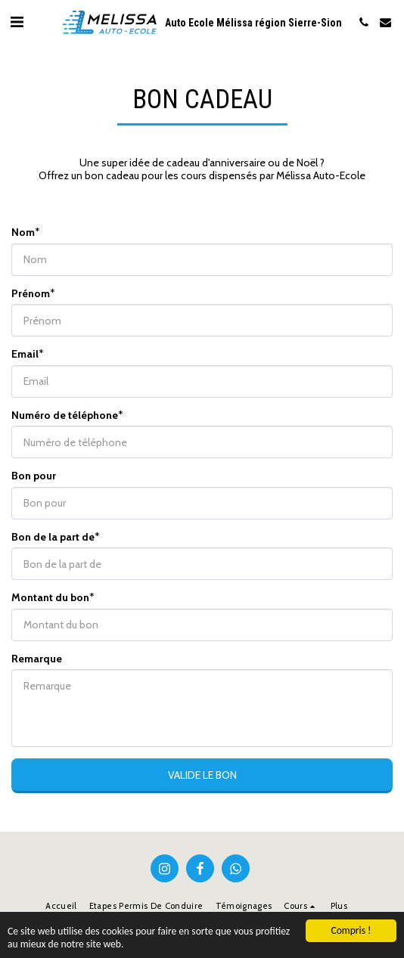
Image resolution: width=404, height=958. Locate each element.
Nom (23, 232)
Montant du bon (50, 597)
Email (25, 354)
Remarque (36, 659)
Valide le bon (202, 775)
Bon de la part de (53, 537)
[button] (17, 22)
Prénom (30, 293)
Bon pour (33, 476)
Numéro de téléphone (64, 415)
